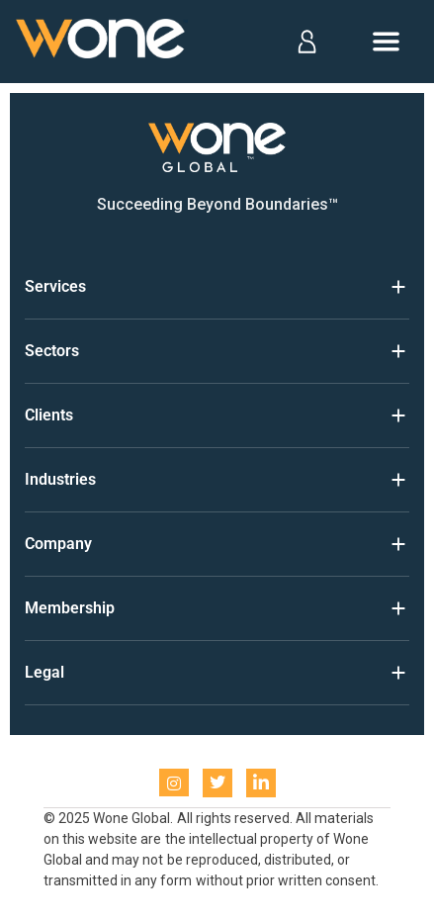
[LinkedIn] (261, 783)
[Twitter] (217, 783)
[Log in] (306, 41)
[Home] (102, 42)
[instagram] (174, 782)
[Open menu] (386, 41)
